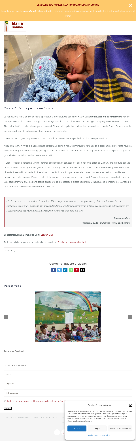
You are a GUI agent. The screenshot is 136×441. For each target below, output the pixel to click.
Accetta (77, 428)
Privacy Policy (105, 435)
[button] (130, 405)
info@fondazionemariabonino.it (71, 242)
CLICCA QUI (47, 235)
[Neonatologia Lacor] (68, 68)
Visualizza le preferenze (120, 428)
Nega (97, 428)
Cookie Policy (93, 435)
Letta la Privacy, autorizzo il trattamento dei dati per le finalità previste (41, 401)
